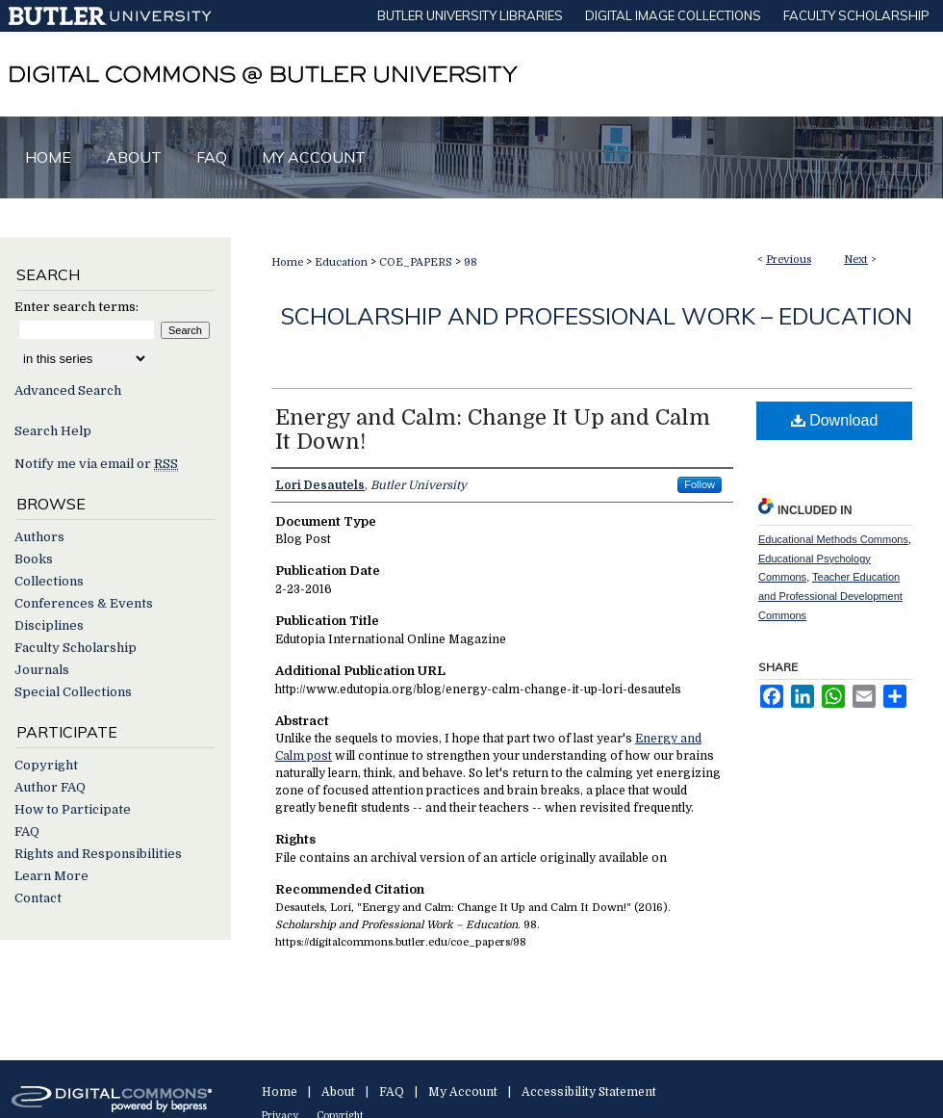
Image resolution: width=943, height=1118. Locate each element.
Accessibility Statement (589, 1092)
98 (470, 262)
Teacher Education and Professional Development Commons (830, 596)
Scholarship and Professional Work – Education (596, 315)
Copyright (46, 765)
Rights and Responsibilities (98, 853)
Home (287, 262)
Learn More (51, 876)
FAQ (26, 831)
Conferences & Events (83, 603)
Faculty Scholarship (75, 647)
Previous (788, 259)
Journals (41, 670)
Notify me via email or (96, 463)
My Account (462, 1092)
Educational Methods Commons (833, 539)
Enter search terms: (76, 306)
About (338, 1092)
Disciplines (49, 625)
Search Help (52, 431)
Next (856, 259)
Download (835, 420)
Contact (38, 898)
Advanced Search (67, 390)
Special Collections (73, 692)
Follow (699, 484)
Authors (39, 537)
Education (341, 262)
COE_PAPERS (415, 262)
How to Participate (72, 809)
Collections (49, 581)
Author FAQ (50, 787)
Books (33, 559)
